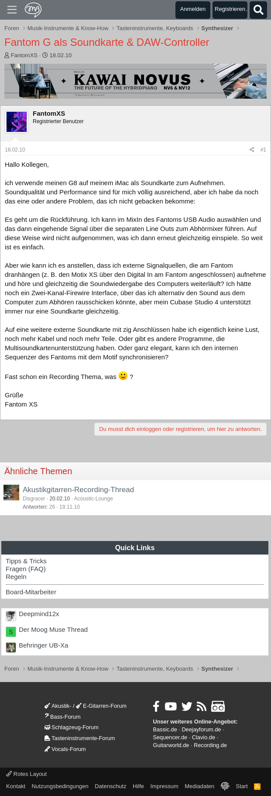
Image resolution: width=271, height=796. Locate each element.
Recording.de (210, 745)
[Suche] (258, 10)
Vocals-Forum (65, 749)
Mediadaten (199, 786)
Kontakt (15, 786)
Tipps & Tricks (26, 561)
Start (241, 786)
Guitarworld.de (171, 745)
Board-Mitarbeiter (31, 592)
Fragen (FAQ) (26, 568)
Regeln (16, 576)
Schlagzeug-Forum (72, 727)
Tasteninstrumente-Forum (80, 738)
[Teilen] (252, 150)
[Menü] (12, 10)
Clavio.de (203, 737)
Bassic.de (165, 729)
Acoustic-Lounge (93, 499)
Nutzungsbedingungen (60, 786)
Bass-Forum (62, 716)
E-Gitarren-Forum (101, 706)
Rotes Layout (26, 774)
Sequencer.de (170, 737)
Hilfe (138, 786)
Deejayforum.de (201, 729)
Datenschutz (110, 786)
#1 (263, 150)
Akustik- (58, 706)
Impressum (164, 786)
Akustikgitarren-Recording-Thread (78, 490)
